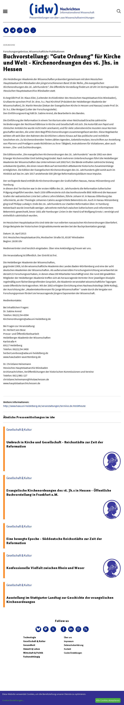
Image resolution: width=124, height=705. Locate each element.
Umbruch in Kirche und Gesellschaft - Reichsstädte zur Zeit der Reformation (54, 444)
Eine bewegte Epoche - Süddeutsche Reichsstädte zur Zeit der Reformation (54, 540)
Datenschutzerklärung (73, 645)
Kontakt (67, 649)
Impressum (69, 641)
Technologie (29, 637)
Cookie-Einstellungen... (13, 700)
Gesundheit (29, 645)
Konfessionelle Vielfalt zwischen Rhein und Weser (45, 567)
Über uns (68, 637)
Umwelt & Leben (31, 649)
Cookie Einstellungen (73, 652)
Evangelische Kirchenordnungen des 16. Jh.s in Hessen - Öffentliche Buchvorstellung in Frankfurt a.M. (58, 492)
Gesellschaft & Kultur (34, 641)
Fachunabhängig (31, 656)
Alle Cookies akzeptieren (108, 700)
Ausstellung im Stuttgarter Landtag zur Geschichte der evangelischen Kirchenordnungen (60, 599)
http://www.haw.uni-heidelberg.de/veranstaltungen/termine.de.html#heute (44, 405)
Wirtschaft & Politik (33, 652)
